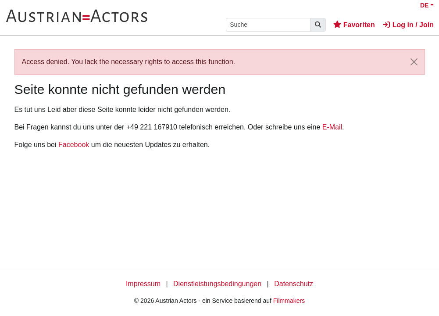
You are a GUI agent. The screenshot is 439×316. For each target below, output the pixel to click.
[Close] (414, 62)
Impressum (143, 283)
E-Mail (332, 127)
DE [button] (424, 5)
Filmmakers (289, 300)
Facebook (73, 144)
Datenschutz (293, 283)
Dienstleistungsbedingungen (217, 283)
